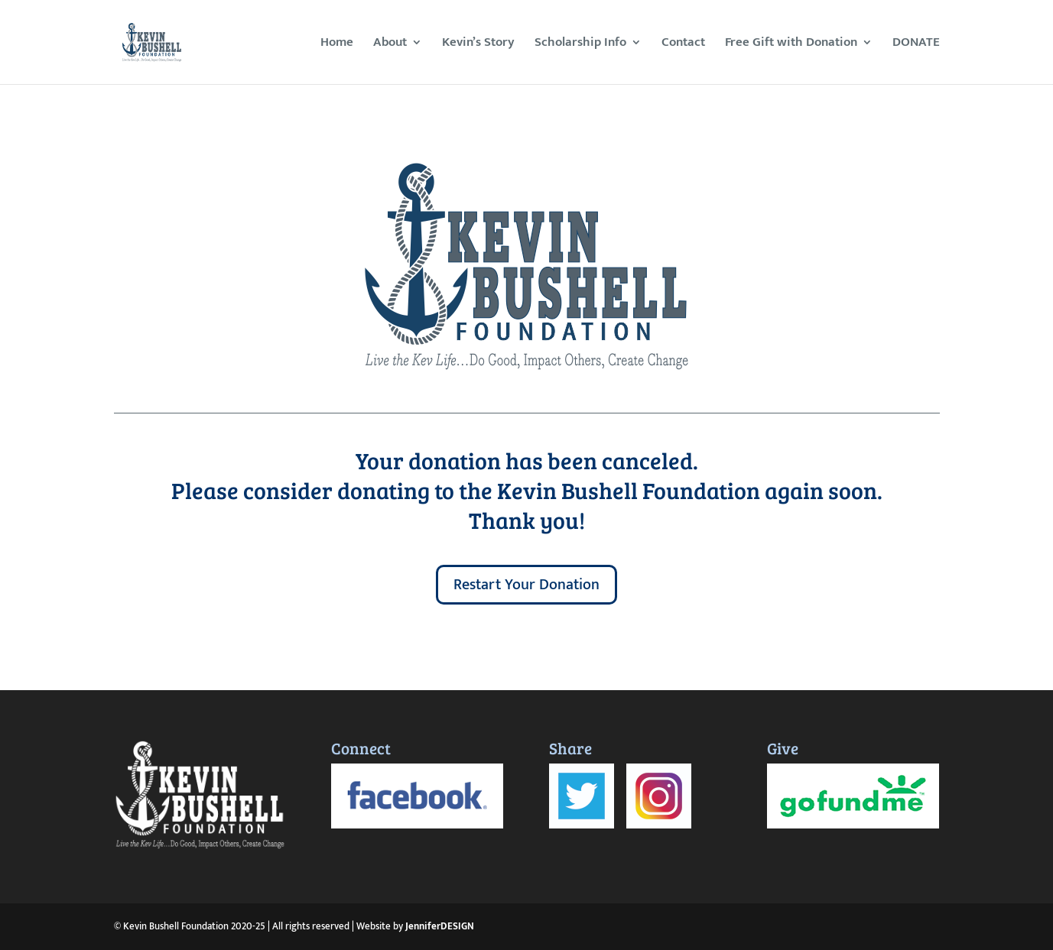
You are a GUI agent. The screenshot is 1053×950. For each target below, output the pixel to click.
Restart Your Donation (526, 585)
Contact (683, 45)
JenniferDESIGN (439, 926)
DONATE (916, 45)
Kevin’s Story (478, 45)
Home (336, 45)
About (390, 45)
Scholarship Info (580, 45)
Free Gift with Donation (791, 45)
